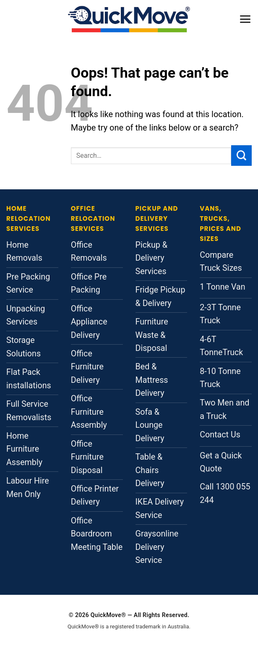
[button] (245, 19)
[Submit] (241, 155)
